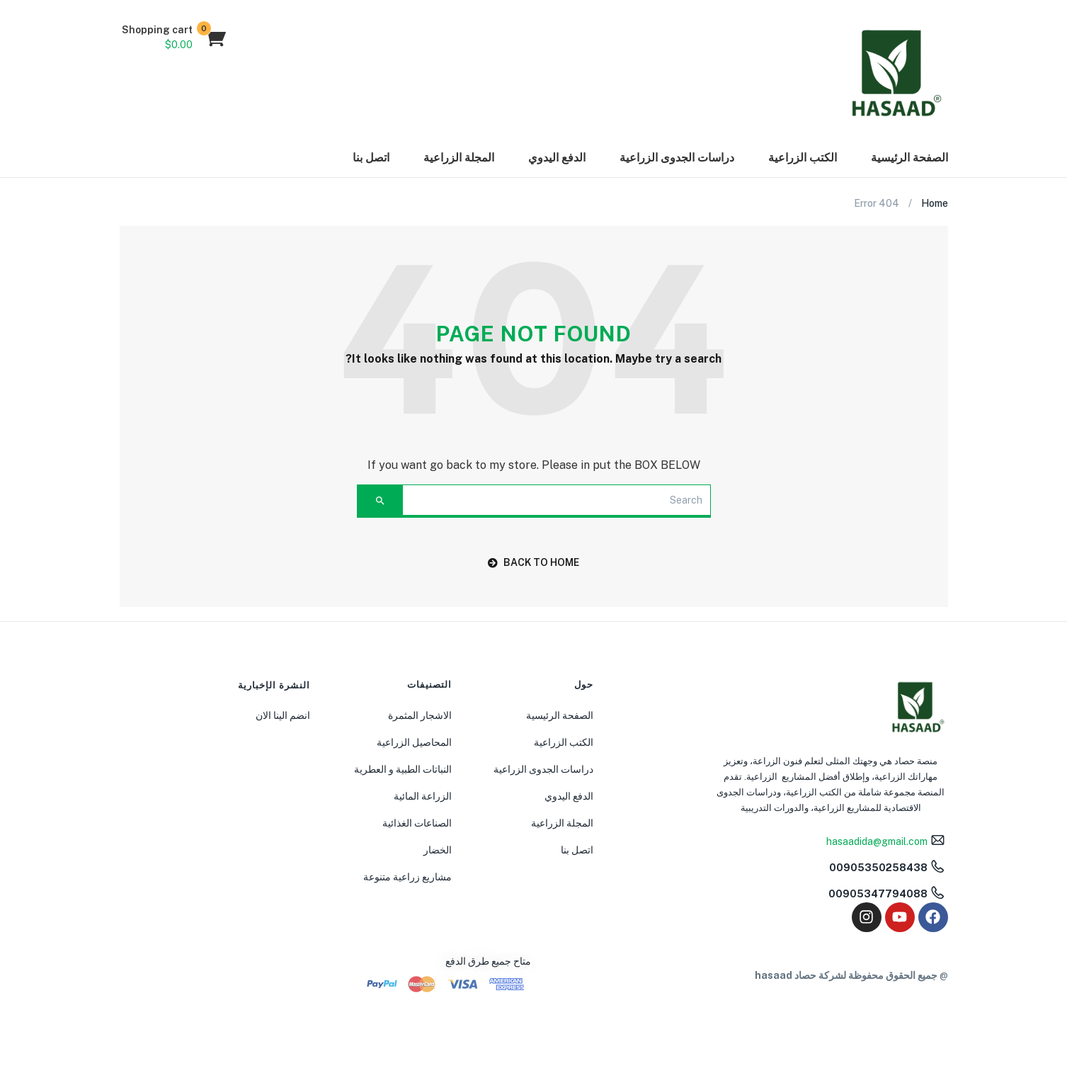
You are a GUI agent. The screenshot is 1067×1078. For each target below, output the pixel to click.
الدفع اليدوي (557, 157)
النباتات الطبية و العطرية (403, 769)
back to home (533, 562)
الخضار (437, 850)
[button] (174, 37)
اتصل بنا (371, 157)
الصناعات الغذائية (417, 823)
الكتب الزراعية (802, 157)
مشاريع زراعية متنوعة (407, 877)
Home (934, 203)
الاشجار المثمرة (420, 715)
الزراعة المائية (423, 796)
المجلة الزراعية (458, 157)
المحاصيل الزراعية (414, 742)
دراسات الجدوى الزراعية (677, 157)
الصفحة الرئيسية (909, 157)
